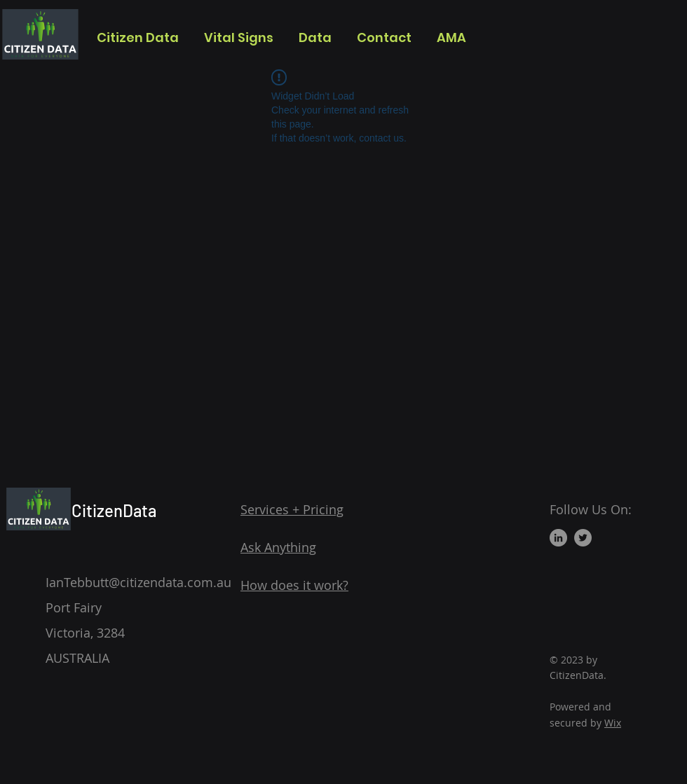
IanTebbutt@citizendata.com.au (138, 582)
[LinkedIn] (558, 537)
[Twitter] (583, 537)
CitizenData (114, 510)
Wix (612, 722)
